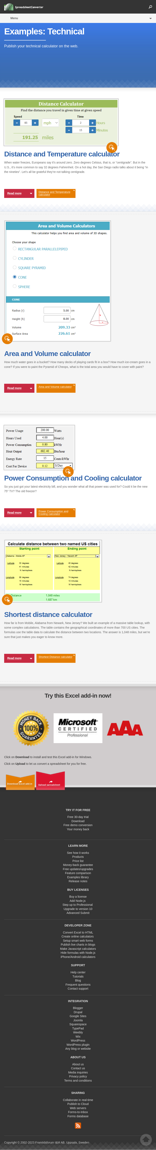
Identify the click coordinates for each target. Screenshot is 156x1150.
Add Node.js (78, 900)
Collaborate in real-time (78, 1100)
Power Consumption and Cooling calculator (56, 512)
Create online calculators (78, 936)
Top (146, 1140)
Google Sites (78, 1016)
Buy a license (78, 896)
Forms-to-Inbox (78, 1112)
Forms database (77, 1116)
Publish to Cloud (78, 1104)
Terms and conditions (78, 1080)
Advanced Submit (78, 913)
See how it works (78, 852)
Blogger (78, 1008)
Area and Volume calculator (56, 386)
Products (78, 856)
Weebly (78, 1032)
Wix (77, 1036)
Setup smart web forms (78, 940)
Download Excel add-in (19, 784)
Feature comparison (78, 873)
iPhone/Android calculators (78, 957)
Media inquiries (78, 1072)
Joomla (78, 1020)
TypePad (78, 1028)
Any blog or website (78, 1048)
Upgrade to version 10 (78, 909)
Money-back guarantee (78, 865)
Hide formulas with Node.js (78, 952)
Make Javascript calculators (78, 948)
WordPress (78, 1040)
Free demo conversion (77, 825)
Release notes (78, 881)
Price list (78, 861)
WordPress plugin (78, 1044)
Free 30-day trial (78, 817)
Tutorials (77, 976)
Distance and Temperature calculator (56, 193)
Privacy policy (78, 1076)
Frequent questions (78, 984)
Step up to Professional (78, 904)
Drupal (78, 1012)
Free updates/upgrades (78, 869)
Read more (19, 194)
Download (78, 821)
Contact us (78, 1068)
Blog (78, 980)
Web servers (78, 1108)
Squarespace (78, 1024)
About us (78, 1064)
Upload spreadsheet (49, 785)
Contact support (78, 988)
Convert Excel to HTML (78, 932)
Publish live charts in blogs (78, 944)
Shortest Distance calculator (56, 656)
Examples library (78, 877)
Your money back (78, 829)
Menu (14, 18)
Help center (78, 972)
